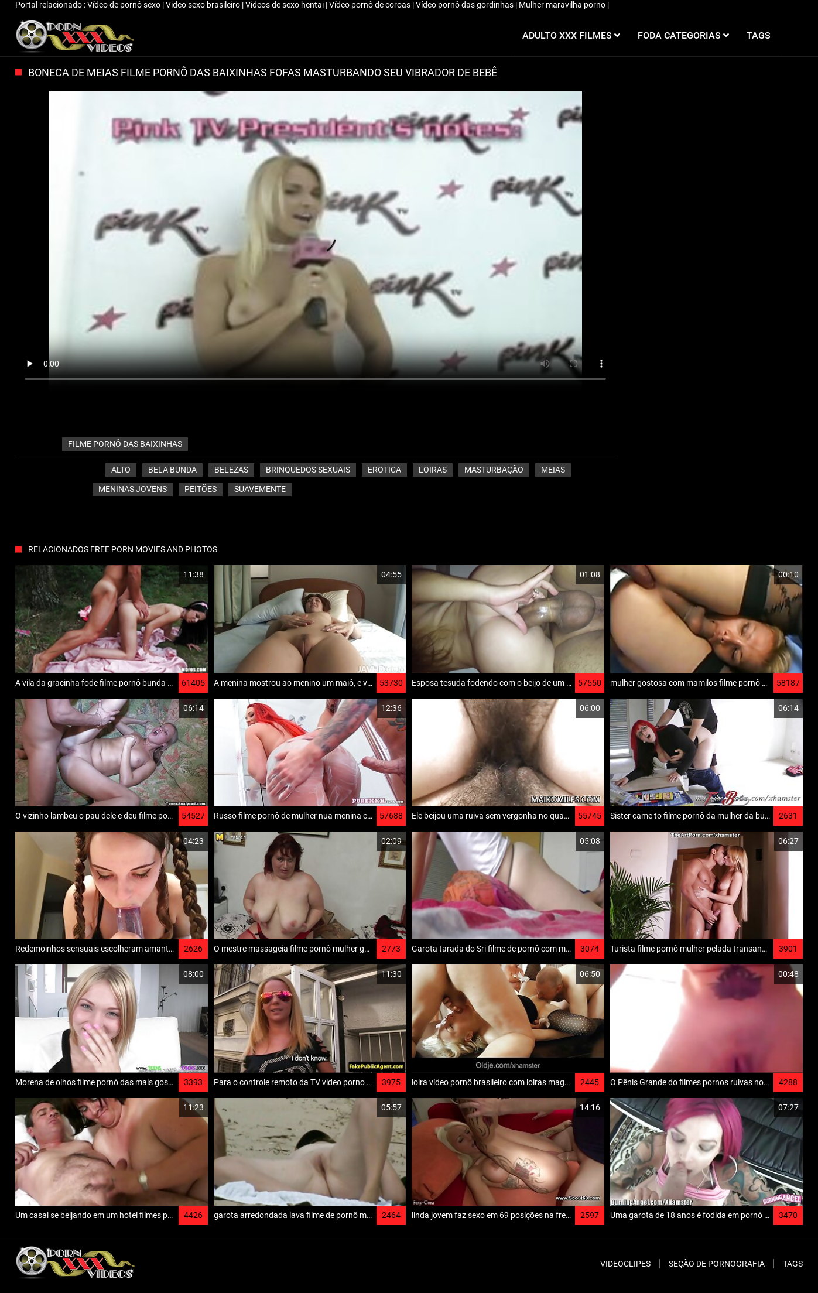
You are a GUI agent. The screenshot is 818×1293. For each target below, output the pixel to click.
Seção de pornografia (717, 1263)
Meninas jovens (132, 489)
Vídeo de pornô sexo (124, 4)
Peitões (200, 489)
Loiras (433, 469)
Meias (553, 469)
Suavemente (260, 489)
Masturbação (493, 469)
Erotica (384, 469)
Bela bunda (172, 469)
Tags (793, 1263)
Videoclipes (625, 1263)
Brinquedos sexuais (308, 469)
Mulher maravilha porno (563, 4)
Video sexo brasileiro (204, 4)
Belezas (231, 469)
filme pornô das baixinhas (125, 444)
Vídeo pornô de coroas (370, 4)
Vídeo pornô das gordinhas (465, 4)
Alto (121, 469)
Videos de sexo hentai (285, 4)
